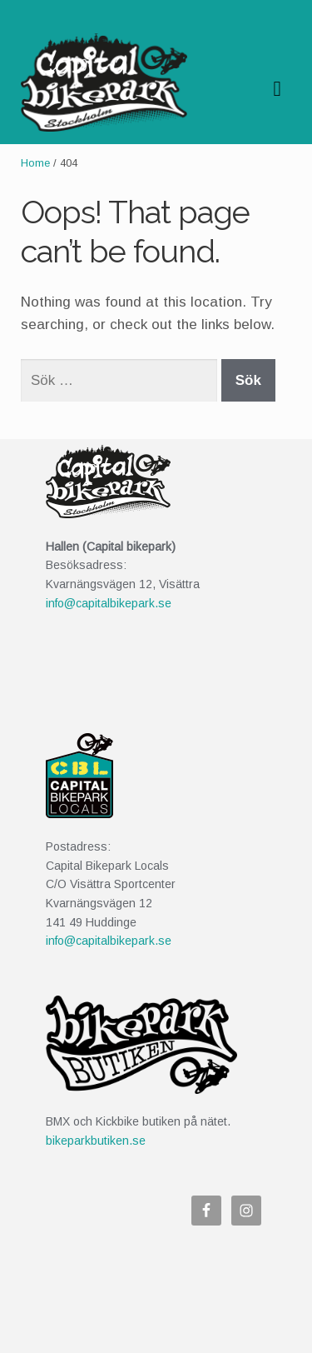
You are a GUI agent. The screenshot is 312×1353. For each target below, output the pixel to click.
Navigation (277, 89)
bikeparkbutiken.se (96, 1140)
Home (35, 163)
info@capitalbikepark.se (108, 603)
